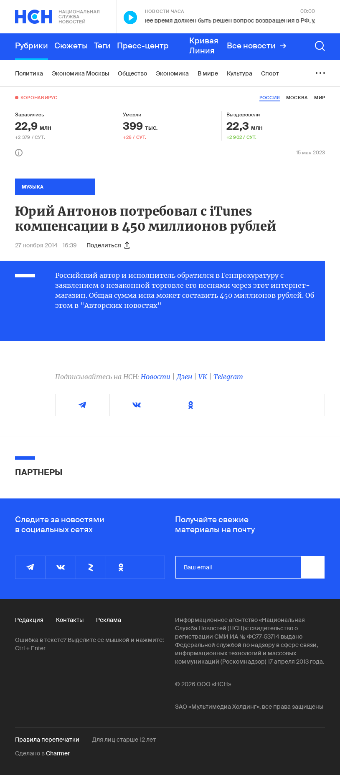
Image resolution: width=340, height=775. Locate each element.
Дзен (184, 376)
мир (319, 98)
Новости (155, 376)
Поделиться (107, 245)
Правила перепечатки (47, 739)
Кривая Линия (203, 46)
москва (297, 98)
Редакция (29, 620)
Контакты (70, 620)
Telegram (228, 376)
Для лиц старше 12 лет (124, 739)
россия (269, 98)
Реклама (108, 620)
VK (202, 376)
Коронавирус (38, 98)
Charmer (58, 753)
